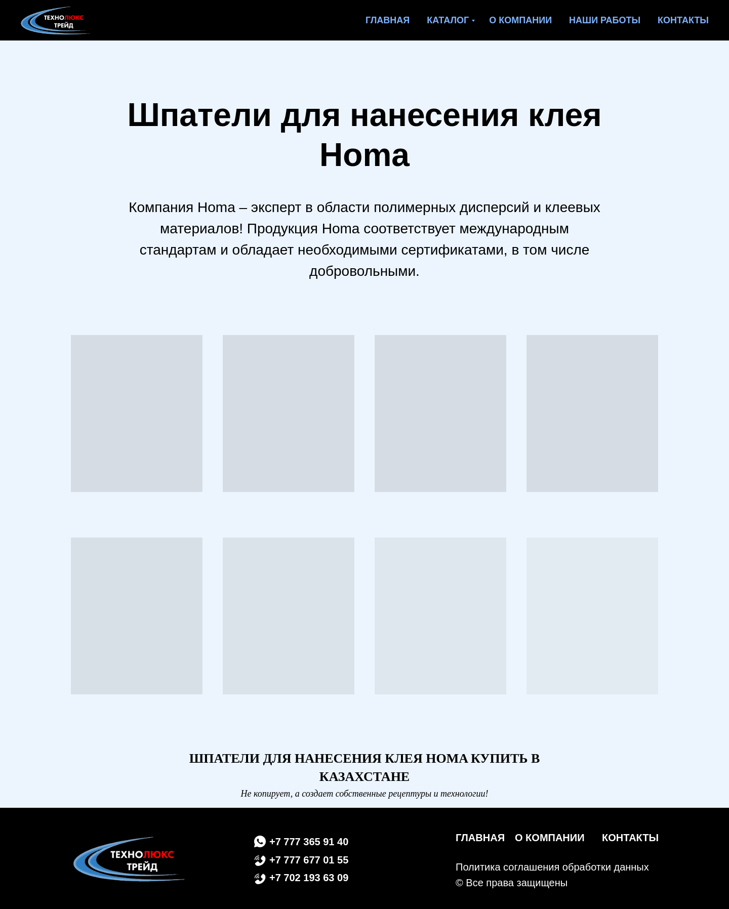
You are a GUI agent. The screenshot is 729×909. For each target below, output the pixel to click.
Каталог (448, 20)
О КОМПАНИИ (550, 837)
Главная (388, 20)
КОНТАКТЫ (630, 837)
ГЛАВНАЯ (480, 837)
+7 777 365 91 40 (308, 841)
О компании (520, 20)
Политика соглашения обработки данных (552, 867)
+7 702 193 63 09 (308, 877)
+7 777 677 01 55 (308, 859)
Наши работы (604, 20)
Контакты (683, 20)
